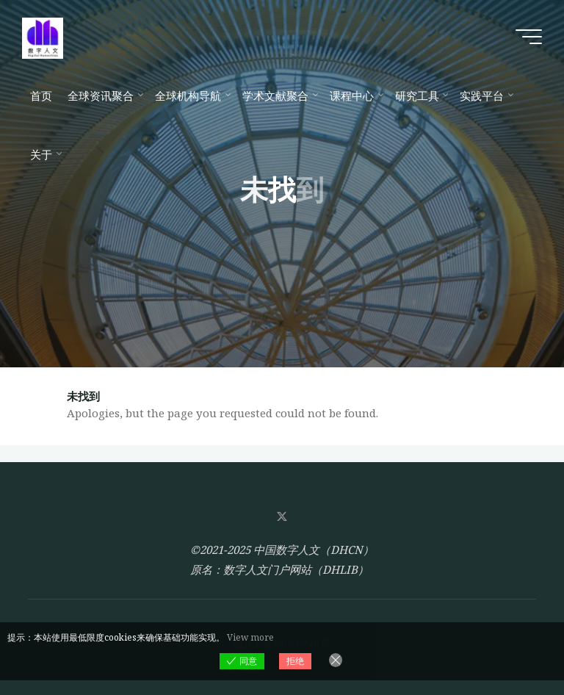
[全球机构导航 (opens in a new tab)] (190, 95)
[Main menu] (529, 36)
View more (250, 637)
